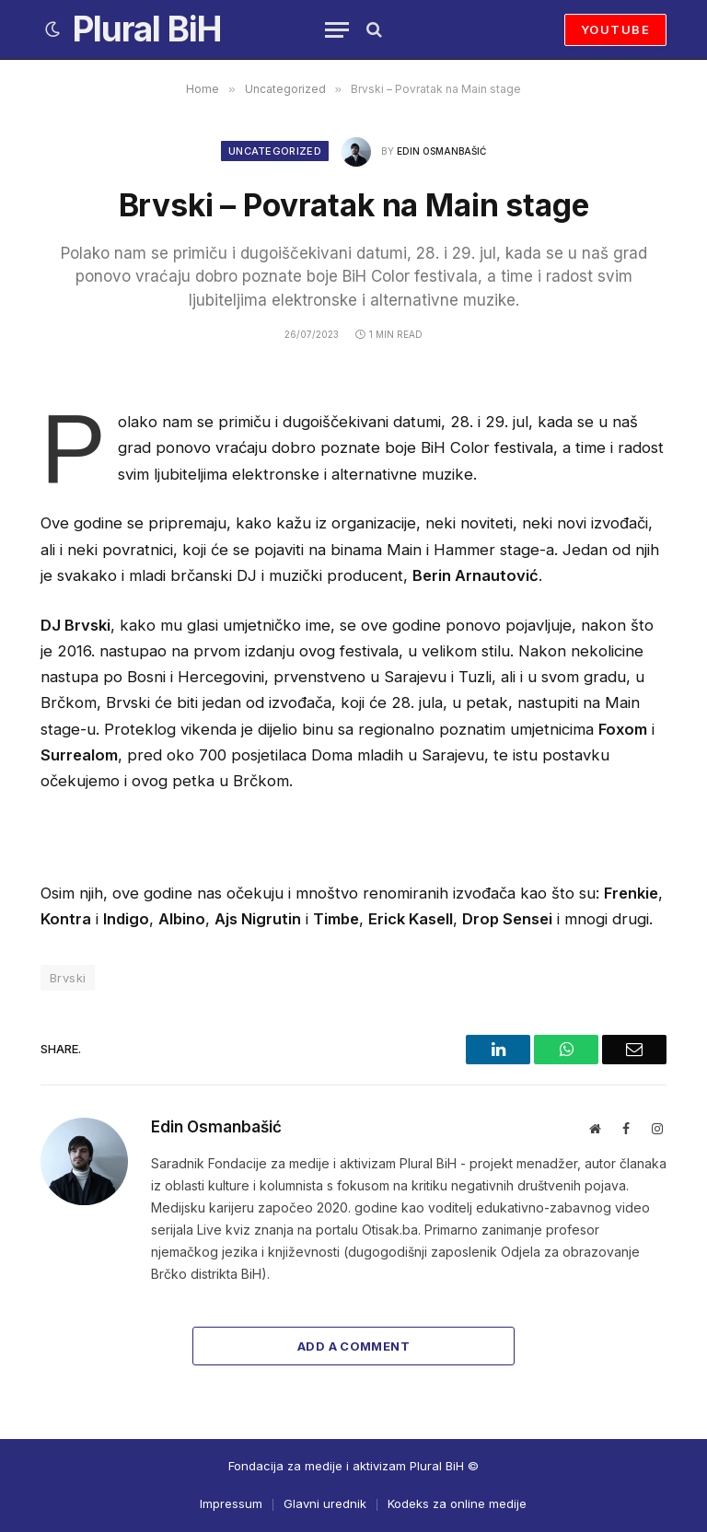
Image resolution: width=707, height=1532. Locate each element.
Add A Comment (353, 1346)
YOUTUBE (615, 29)
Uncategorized (274, 151)
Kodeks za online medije (457, 1503)
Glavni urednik (325, 1503)
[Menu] (337, 30)
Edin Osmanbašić (441, 151)
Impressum (231, 1503)
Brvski (68, 977)
